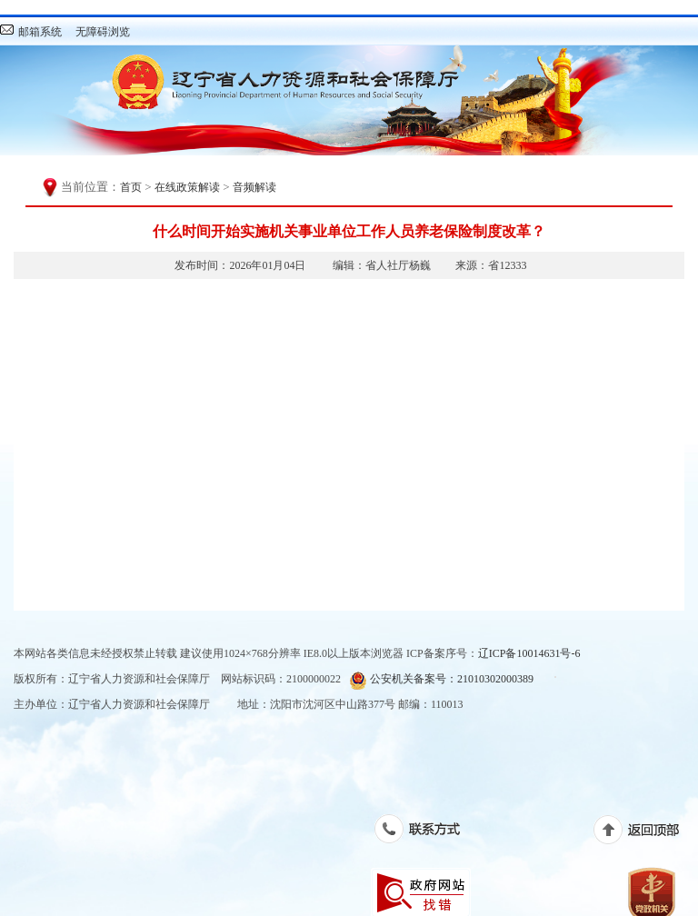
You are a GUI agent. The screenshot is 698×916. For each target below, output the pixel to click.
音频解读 (254, 187)
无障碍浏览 (102, 31)
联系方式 (426, 832)
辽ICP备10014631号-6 (529, 653)
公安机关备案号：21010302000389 (441, 680)
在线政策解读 (187, 187)
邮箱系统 (40, 31)
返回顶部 (645, 833)
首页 (131, 187)
